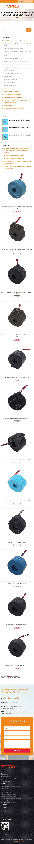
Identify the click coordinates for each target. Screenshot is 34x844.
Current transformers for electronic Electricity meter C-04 (17, 335)
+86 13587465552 (11, 697)
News (2, 815)
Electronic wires (8, 105)
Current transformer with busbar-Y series (13, 48)
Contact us (3, 817)
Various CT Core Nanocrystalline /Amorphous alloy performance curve (17, 167)
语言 (3, 1)
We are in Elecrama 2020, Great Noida (14, 155)
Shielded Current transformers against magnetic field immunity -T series (16, 62)
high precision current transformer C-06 (17, 418)
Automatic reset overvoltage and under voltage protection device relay (16, 101)
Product (3, 809)
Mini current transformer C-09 (17, 542)
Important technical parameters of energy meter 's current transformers (17, 162)
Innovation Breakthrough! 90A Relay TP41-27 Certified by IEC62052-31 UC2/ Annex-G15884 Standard (16, 150)
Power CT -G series (8, 66)
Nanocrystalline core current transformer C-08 (16, 501)
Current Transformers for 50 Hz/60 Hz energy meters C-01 (17, 207)
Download (3, 811)
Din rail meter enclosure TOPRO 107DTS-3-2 (19, 127)
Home (3, 676)
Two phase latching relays (10, 82)
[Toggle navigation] (31, 5)
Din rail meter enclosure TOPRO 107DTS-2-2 (19, 135)
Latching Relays (8, 76)
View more (17, 211)
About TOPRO (4, 807)
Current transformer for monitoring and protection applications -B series (15, 69)
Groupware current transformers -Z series (13, 58)
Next (15, 676)
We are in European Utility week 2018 (14, 158)
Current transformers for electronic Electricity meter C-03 (17, 292)
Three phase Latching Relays (10, 85)
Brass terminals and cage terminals (13, 108)
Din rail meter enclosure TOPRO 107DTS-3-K (19, 120)
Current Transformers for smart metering (15, 40)
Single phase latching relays (10, 79)
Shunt (5, 88)
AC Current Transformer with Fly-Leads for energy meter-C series (17, 44)
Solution (3, 813)
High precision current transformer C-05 (17, 377)
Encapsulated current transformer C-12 (17, 665)
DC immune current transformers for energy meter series (17, 51)
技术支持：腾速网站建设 (19, 841)
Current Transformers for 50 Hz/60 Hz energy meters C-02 (17, 250)
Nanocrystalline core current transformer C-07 (16, 460)
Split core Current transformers (12, 94)
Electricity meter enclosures (11, 91)
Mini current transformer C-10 (17, 583)
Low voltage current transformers (13, 97)
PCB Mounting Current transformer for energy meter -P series (16, 54)
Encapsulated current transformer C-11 (17, 624)
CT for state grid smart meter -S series (13, 73)
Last (19, 676)
